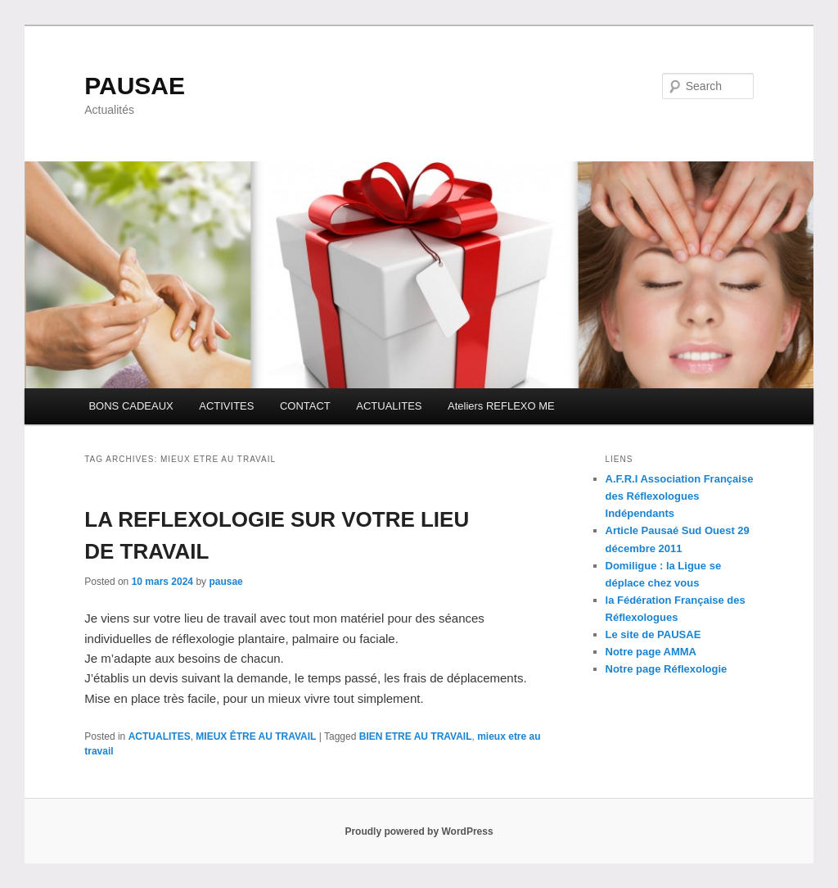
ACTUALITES (388, 406)
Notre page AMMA (651, 652)
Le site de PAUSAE (653, 634)
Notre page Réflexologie (667, 669)
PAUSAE (134, 85)
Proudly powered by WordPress (419, 831)
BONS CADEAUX (130, 406)
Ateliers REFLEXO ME (501, 406)
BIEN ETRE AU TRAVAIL (415, 736)
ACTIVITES (226, 406)
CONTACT (305, 406)
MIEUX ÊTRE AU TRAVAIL (256, 736)
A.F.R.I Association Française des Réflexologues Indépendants (680, 496)
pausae (225, 581)
